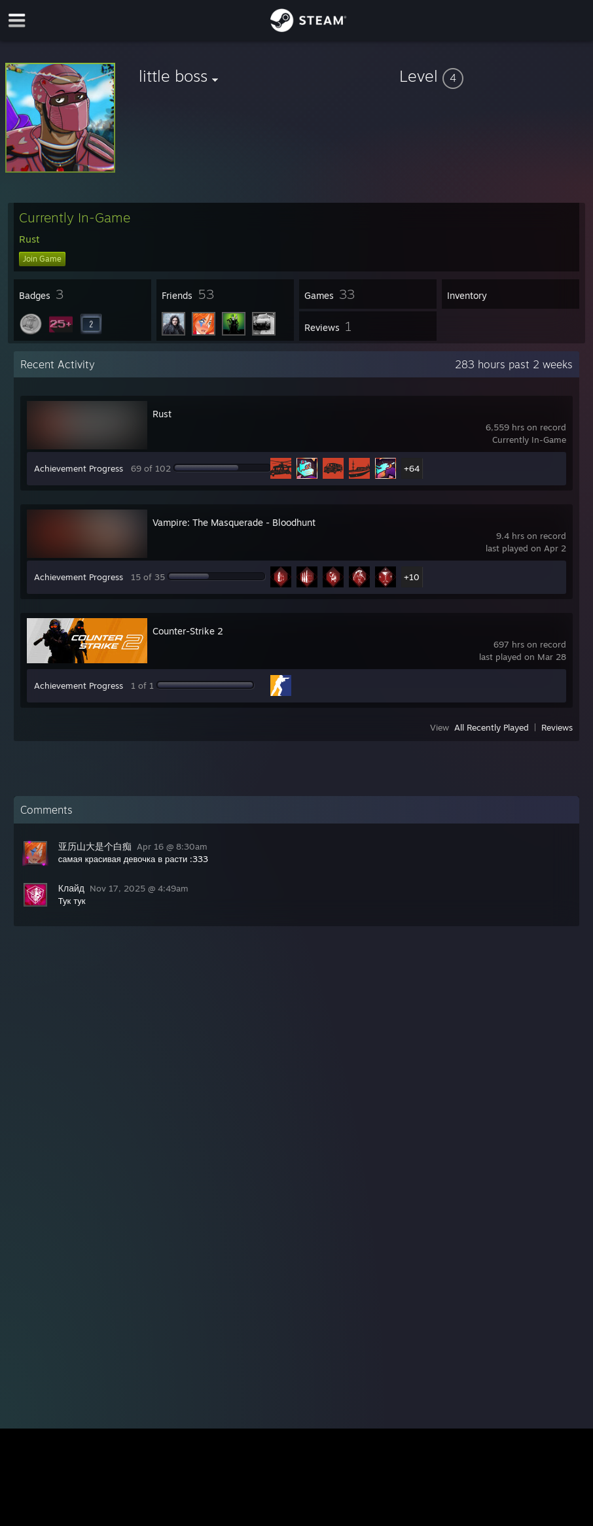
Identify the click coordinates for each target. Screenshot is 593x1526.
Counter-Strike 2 (188, 630)
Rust (162, 413)
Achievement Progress (78, 468)
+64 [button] (412, 468)
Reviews (557, 727)
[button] (493, 76)
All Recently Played (491, 727)
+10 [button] (412, 577)
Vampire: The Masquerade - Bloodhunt (234, 522)
